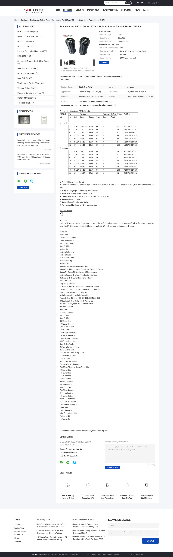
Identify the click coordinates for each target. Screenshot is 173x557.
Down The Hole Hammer (27, 36)
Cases (145, 10)
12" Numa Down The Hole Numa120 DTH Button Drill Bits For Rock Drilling (52, 538)
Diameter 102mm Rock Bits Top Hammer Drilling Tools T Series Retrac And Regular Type (126, 497)
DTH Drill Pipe (23, 46)
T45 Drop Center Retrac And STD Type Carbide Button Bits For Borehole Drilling (87, 497)
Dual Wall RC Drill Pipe (26, 68)
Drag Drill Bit (22, 78)
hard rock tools (69, 431)
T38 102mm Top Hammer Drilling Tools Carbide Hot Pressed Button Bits (68, 497)
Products (67, 10)
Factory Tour (93, 10)
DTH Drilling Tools (25, 31)
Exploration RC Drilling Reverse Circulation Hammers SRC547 (89, 532)
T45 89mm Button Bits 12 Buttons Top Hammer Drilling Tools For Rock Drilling (146, 497)
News (137, 10)
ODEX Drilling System (26, 73)
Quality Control (110, 10)
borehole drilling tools (100, 431)
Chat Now (139, 3)
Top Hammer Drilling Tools (40, 20)
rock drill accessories (83, 431)
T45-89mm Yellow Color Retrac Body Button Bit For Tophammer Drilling (107, 497)
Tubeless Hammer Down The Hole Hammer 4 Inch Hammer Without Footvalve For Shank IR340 (50, 532)
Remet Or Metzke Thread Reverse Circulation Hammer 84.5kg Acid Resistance (86, 525)
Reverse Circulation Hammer (29, 51)
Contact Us (126, 10)
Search (128, 3)
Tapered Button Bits (25, 88)
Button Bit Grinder (25, 98)
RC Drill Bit (21, 56)
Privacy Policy (37, 554)
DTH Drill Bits (23, 41)
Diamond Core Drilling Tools (29, 93)
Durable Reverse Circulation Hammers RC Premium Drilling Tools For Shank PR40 (89, 538)
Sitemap (17, 541)
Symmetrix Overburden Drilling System (33, 61)
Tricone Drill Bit (23, 103)
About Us (80, 10)
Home (57, 10)
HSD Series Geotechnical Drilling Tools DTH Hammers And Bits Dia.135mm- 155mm (51, 525)
